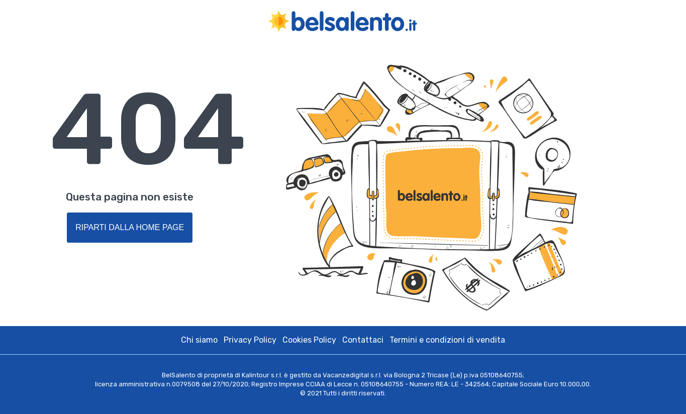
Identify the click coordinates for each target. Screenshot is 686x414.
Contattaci (362, 340)
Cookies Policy (309, 340)
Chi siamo (199, 340)
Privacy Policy (250, 340)
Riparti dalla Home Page (129, 227)
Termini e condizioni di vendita (447, 340)
